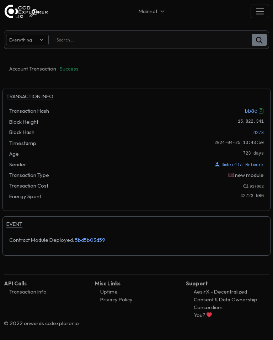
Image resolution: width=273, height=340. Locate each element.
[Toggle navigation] (260, 11)
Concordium (208, 306)
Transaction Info (28, 291)
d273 (258, 133)
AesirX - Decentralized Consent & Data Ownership (225, 295)
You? (203, 314)
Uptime (109, 291)
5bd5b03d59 (90, 239)
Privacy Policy (116, 299)
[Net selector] (152, 11)
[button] (259, 40)
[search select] (27, 40)
